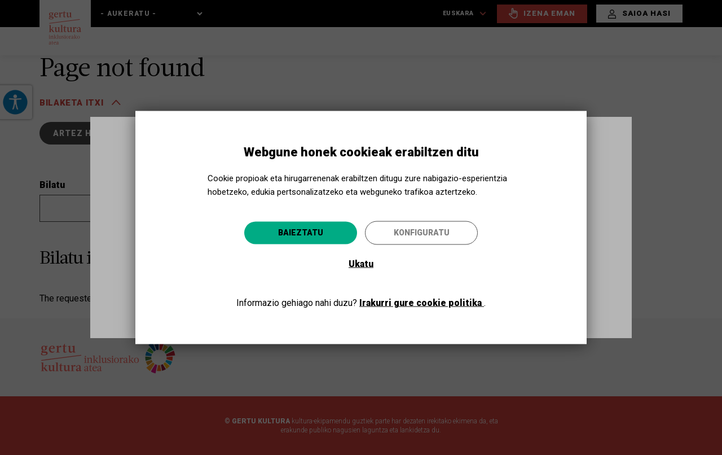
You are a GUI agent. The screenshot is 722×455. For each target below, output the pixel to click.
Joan (454, 288)
